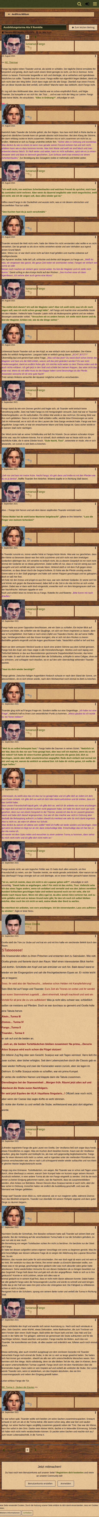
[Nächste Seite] (35, 37)
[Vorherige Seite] (4, 1450)
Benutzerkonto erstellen (40, 1483)
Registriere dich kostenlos (70, 1472)
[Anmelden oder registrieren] (87, 4)
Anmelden (66, 1483)
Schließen (27, 1512)
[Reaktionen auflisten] (5, 104)
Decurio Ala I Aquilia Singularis (19, 32)
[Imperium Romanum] (1, 4)
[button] (95, 4)
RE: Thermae (11, 62)
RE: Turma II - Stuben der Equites (18, 1387)
